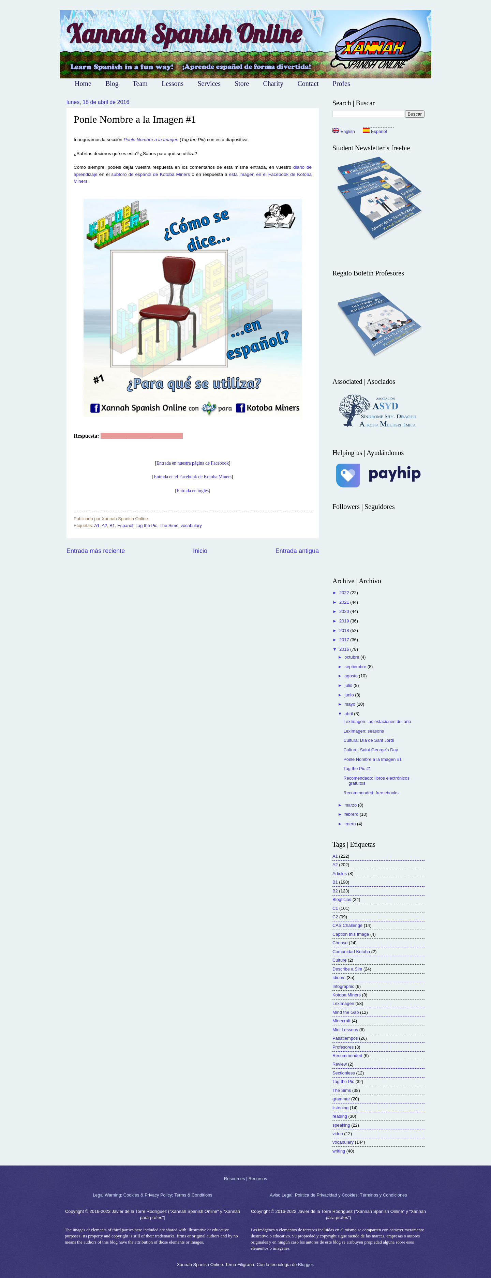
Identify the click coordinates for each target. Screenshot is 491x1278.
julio (348, 685)
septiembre (355, 666)
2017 (344, 639)
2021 (344, 602)
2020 (344, 611)
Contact (307, 83)
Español (125, 525)
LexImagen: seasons (363, 731)
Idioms (338, 977)
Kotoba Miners (346, 994)
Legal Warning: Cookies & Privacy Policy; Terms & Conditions (152, 1195)
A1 (97, 525)
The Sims (169, 525)
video (337, 1133)
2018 (344, 630)
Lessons (172, 83)
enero (350, 823)
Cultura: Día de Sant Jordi (368, 740)
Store (242, 83)
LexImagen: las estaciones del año (377, 721)
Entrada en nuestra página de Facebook (193, 463)
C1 (335, 908)
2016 (344, 649)
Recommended (347, 1055)
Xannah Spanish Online (183, 33)
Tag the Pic (147, 525)
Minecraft (341, 1020)
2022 (344, 592)
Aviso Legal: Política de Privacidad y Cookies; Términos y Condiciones (338, 1195)
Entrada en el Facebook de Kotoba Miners (193, 476)
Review (339, 1064)
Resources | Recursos (245, 1178)
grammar (341, 1098)
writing (338, 1151)
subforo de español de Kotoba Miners (150, 174)
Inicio (200, 550)
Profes (341, 83)
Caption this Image (350, 934)
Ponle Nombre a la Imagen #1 (372, 759)
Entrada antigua (297, 550)
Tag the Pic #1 (357, 768)
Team (140, 83)
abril (349, 713)
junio (349, 694)
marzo (351, 805)
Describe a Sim (347, 969)
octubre (352, 657)
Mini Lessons (345, 1029)
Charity (273, 83)
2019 (344, 620)
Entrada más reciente (95, 550)
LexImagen (343, 1003)
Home (83, 83)
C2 (335, 916)
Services (209, 83)
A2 (104, 525)
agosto (351, 675)
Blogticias (341, 899)
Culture (339, 960)
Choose (339, 942)
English (343, 131)
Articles (339, 873)
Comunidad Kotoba (351, 951)
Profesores (343, 1047)
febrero (351, 814)
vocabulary (191, 525)
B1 (112, 525)
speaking (341, 1125)
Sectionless (343, 1073)
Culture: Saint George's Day (370, 749)
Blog (112, 83)
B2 (335, 890)
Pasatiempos (345, 1038)
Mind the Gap (345, 1012)
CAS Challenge (347, 925)
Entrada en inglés (193, 490)
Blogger (305, 1264)
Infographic (343, 986)
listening (340, 1107)
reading (339, 1116)
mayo (350, 704)
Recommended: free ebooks (371, 792)
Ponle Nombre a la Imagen (151, 139)
